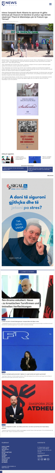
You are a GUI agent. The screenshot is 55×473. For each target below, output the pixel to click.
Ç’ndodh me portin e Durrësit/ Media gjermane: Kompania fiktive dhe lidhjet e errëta (20, 321)
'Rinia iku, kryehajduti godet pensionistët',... (46, 157)
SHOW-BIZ (4, 460)
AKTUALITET (5, 449)
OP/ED (3, 450)
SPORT (4, 456)
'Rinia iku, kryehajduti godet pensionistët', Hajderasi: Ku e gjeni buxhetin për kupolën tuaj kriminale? (24, 374)
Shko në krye (50, 175)
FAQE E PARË (5, 446)
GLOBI (3, 453)
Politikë (3, 319)
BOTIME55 (4, 462)
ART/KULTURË (6, 458)
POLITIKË (4, 448)
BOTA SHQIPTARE (7, 452)
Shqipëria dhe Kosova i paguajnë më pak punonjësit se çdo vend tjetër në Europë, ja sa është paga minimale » (40, 169)
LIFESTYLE (5, 459)
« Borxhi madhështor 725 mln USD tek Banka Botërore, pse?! (13, 169)
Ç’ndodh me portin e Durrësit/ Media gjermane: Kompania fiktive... (21, 158)
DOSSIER (4, 455)
